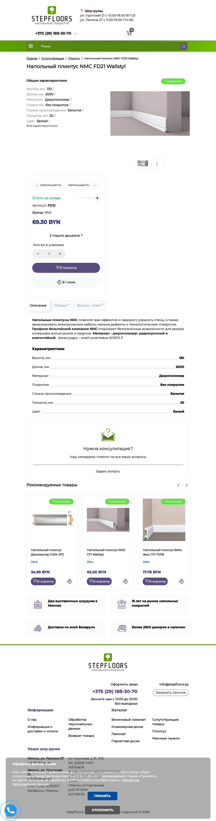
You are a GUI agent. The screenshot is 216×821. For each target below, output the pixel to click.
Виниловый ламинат (128, 720)
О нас (32, 720)
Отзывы (61, 305)
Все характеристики (42, 125)
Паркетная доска (125, 741)
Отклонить (102, 810)
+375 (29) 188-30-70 (53, 33)
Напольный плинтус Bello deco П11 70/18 (162, 552)
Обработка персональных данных (80, 724)
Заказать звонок (171, 692)
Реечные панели (166, 738)
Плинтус (159, 731)
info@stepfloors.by (174, 684)
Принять (102, 796)
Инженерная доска (127, 727)
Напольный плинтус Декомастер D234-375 (47, 552)
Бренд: (42, 213)
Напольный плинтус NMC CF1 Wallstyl (106, 552)
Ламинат (118, 734)
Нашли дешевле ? (66, 236)
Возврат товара (81, 736)
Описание (38, 305)
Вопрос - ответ (90, 305)
